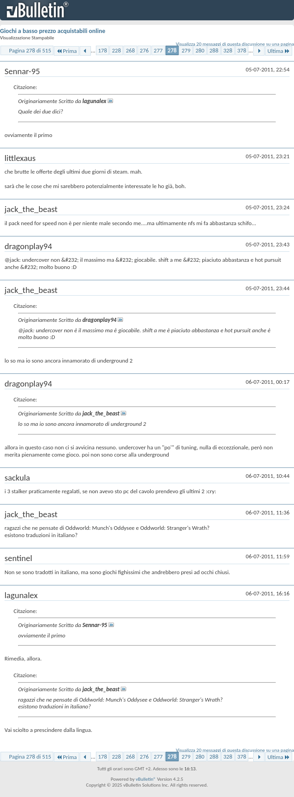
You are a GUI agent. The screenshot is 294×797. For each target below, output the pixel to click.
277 (158, 50)
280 (199, 50)
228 (116, 50)
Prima (66, 50)
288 (213, 50)
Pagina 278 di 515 (30, 50)
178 (102, 50)
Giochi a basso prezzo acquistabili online (52, 31)
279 (185, 50)
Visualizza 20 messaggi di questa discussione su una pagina (235, 44)
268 (130, 50)
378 (242, 50)
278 (172, 50)
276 (144, 50)
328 (227, 50)
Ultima (278, 50)
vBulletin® (146, 779)
